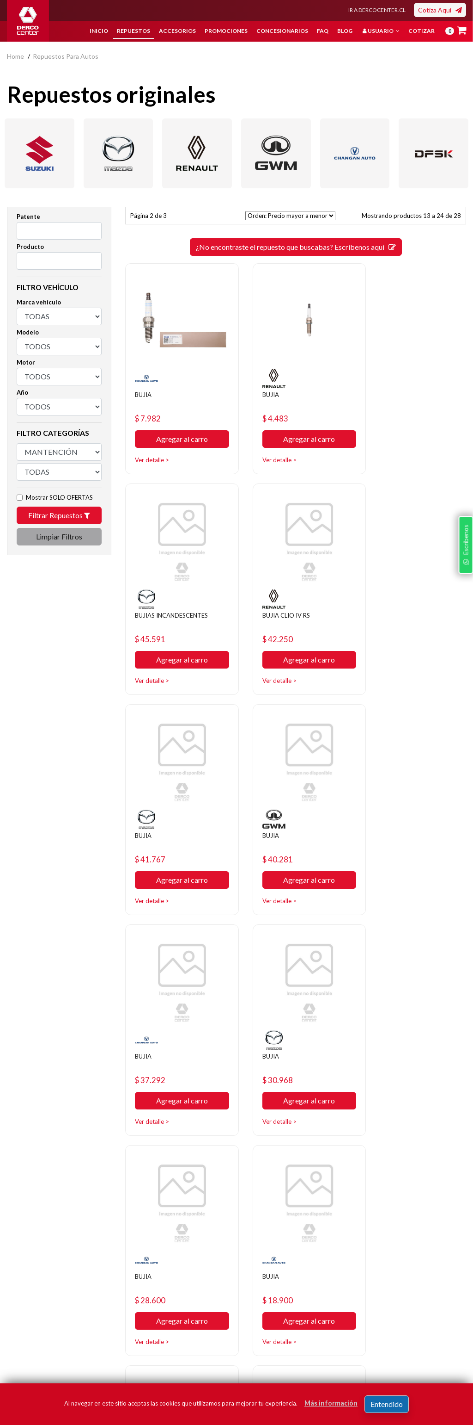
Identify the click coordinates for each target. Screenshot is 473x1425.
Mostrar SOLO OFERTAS (59, 497)
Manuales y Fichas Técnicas (190, 1348)
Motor (26, 362)
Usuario (381, 30)
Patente (28, 216)
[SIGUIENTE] (329, 1136)
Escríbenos (463, 770)
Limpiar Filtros (59, 536)
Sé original (258, 1328)
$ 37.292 (153, 833)
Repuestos (133, 30)
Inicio (99, 30)
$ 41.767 (272, 621)
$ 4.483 (269, 409)
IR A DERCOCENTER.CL (377, 9)
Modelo (28, 332)
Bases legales (184, 1300)
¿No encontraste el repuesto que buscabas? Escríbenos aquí (296, 246)
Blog (344, 30)
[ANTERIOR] (262, 1136)
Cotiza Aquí (440, 10)
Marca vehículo (39, 302)
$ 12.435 (390, 1045)
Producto (30, 246)
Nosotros (178, 1272)
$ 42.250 (153, 621)
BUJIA (145, 385)
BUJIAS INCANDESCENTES (404, 389)
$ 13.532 (272, 1045)
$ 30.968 (272, 833)
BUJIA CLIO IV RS (164, 597)
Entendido (386, 1404)
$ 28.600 (390, 833)
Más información (331, 1403)
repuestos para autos (65, 56)
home (15, 56)
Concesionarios (282, 30)
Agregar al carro (177, 431)
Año (22, 392)
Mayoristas (259, 1341)
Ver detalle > (155, 451)
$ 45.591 (390, 409)
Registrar (440, 1335)
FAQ (322, 30)
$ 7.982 (151, 409)
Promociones (226, 30)
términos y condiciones (384, 1349)
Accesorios (177, 30)
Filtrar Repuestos (59, 515)
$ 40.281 (390, 621)
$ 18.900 (153, 1045)
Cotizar (421, 30)
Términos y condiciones (181, 1321)
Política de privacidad (194, 1286)
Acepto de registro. (390, 1349)
